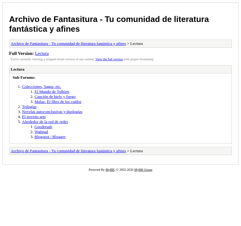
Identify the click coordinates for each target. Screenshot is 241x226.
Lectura (42, 53)
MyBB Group (143, 169)
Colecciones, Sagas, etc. (41, 86)
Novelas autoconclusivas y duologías (52, 111)
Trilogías (29, 106)
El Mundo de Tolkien (52, 91)
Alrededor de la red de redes (45, 121)
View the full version (109, 59)
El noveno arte (34, 116)
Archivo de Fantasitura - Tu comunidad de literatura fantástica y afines (68, 43)
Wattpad (41, 131)
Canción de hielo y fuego (55, 96)
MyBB (109, 169)
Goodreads (43, 126)
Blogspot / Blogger (50, 136)
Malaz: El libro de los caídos (58, 101)
